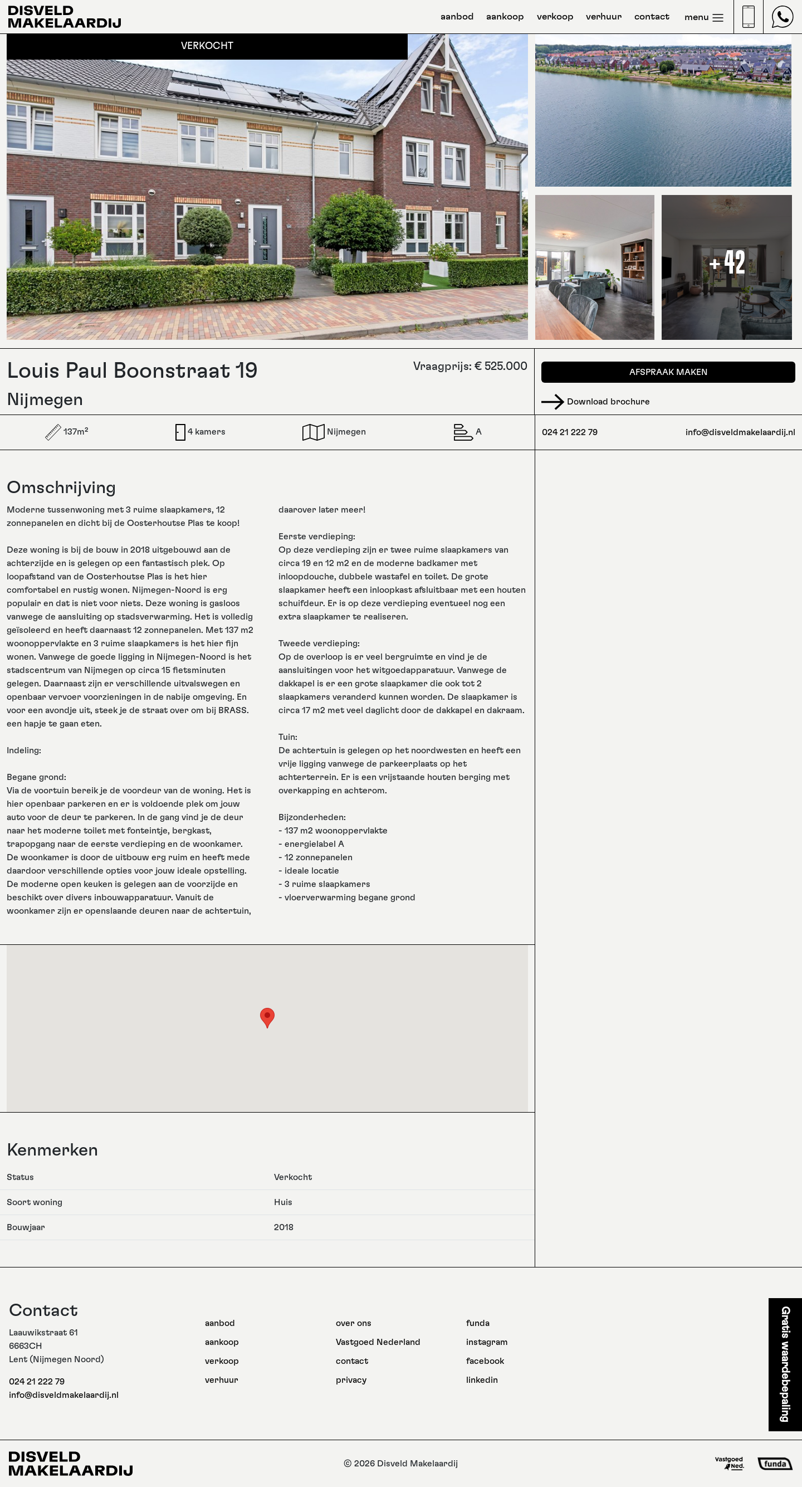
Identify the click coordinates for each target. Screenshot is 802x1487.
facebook (485, 1361)
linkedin (482, 1380)
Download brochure (595, 401)
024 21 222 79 (570, 432)
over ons (353, 1323)
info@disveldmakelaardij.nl (740, 432)
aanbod (457, 17)
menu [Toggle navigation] (704, 18)
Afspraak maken (668, 372)
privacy (351, 1380)
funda (478, 1323)
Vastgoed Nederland (378, 1342)
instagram (487, 1342)
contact (651, 17)
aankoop (505, 17)
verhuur (604, 17)
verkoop (555, 17)
